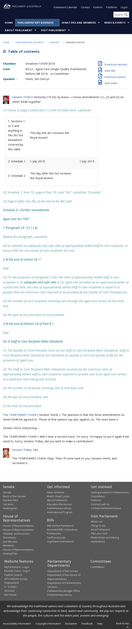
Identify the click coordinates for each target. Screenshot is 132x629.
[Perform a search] (126, 15)
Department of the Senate (62, 571)
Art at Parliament (100, 529)
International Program (59, 512)
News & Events (114, 23)
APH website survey (15, 579)
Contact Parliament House (106, 508)
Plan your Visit (99, 533)
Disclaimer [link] (71, 623)
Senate (7, 492)
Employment (11, 583)
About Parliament (19, 30)
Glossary (9, 591)
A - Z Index (10, 587)
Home (9, 23)
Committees (97, 567)
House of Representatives (18, 526)
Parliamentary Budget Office (63, 591)
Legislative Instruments (60, 541)
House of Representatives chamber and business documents (18, 533)
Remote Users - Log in (17, 571)
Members (8, 545)
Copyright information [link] (48, 623)
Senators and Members (79, 23)
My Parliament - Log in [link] (16, 567)
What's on (97, 521)
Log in (124, 7)
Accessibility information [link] (17, 623)
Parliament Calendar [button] (65, 7)
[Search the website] (121, 15)
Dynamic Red (10, 500)
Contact (85, 7)
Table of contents (21, 51)
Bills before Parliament (60, 525)
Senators (8, 504)
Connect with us (100, 504)
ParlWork (111, 7)
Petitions (96, 500)
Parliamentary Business (35, 23)
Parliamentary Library (59, 508)
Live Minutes (10, 541)
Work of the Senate (14, 496)
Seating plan (10, 508)
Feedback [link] (87, 623)
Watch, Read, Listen (58, 496)
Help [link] (100, 623)
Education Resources (59, 504)
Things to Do (98, 525)
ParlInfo (98, 7)
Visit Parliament (53, 30)
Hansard (54, 42)
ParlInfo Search (13, 575)
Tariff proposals (56, 537)
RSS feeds (10, 594)
